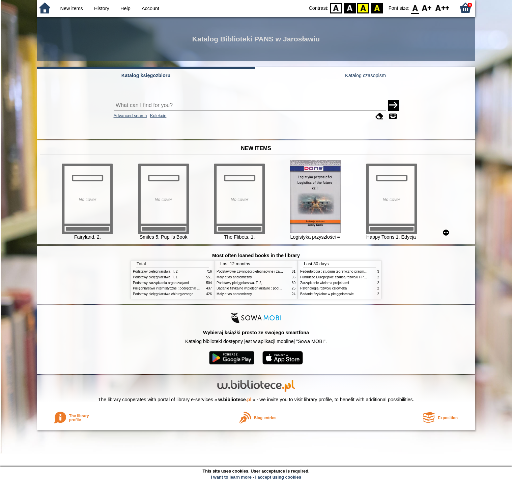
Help (125, 8)
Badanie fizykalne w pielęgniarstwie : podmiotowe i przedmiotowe (266, 288)
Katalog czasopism (365, 75)
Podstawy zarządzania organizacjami (161, 283)
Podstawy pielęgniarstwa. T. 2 (155, 271)
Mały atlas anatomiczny (234, 277)
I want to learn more (231, 477)
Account (150, 8)
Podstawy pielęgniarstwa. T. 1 (155, 277)
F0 (415, 7)
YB (363, 7)
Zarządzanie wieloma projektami (324, 283)
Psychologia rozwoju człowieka (323, 288)
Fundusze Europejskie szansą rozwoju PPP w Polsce (340, 277)
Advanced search (130, 115)
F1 (427, 7)
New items (71, 8)
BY (376, 7)
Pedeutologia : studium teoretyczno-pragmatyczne (338, 271)
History (101, 8)
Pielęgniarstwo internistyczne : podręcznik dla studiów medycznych (183, 288)
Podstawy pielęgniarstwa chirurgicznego (163, 294)
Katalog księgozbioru (146, 75)
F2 (442, 7)
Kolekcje (158, 115)
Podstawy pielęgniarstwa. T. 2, (239, 283)
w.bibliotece (235, 399)
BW (349, 7)
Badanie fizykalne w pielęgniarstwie (327, 294)
